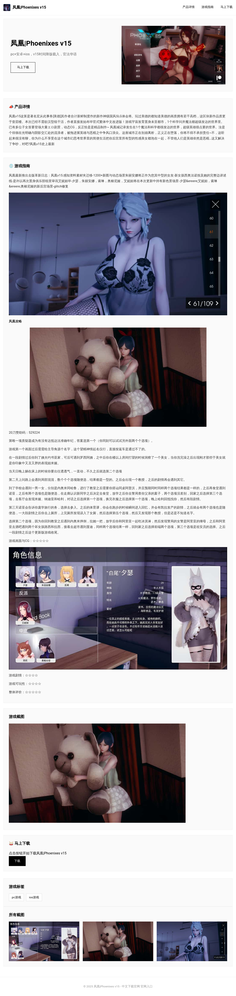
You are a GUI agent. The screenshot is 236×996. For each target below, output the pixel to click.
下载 (17, 861)
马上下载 (226, 7)
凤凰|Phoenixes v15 (24, 7)
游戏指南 (208, 7)
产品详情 (189, 7)
